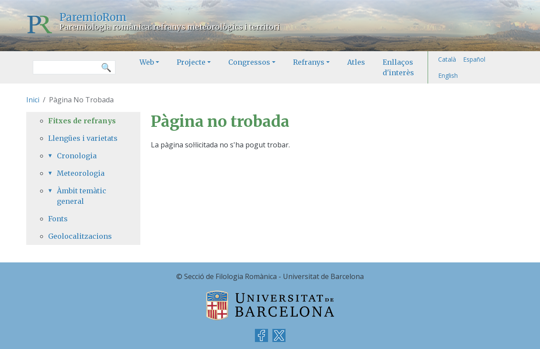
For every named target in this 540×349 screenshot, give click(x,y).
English (448, 75)
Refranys (308, 62)
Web (146, 62)
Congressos (249, 62)
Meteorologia (81, 173)
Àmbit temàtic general (81, 196)
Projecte (191, 62)
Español (474, 59)
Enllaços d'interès (398, 67)
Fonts (58, 218)
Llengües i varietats (83, 138)
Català (447, 59)
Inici (32, 100)
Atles (356, 62)
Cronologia (77, 155)
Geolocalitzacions (80, 236)
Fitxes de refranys (82, 120)
